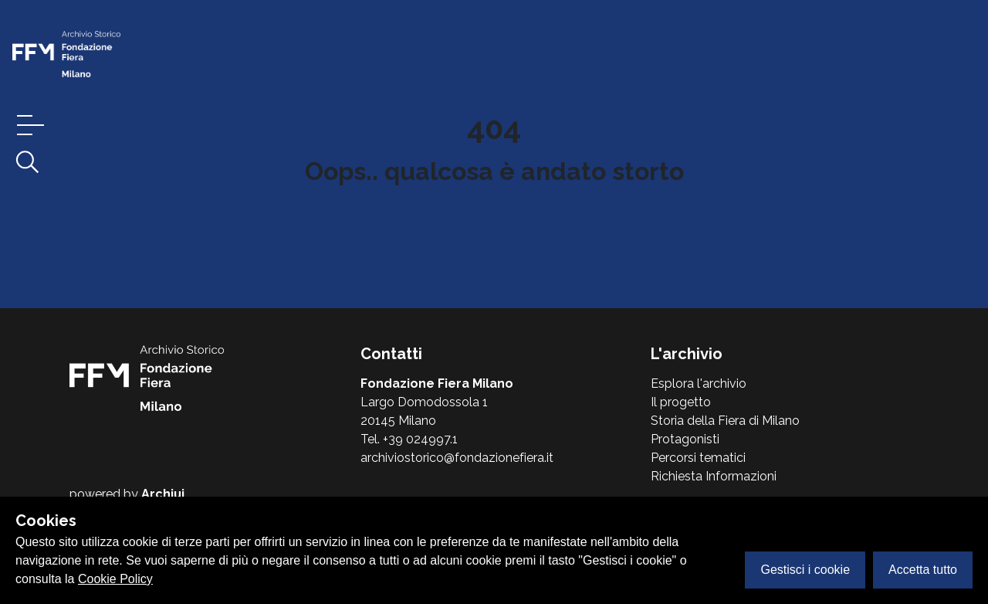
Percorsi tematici (698, 457)
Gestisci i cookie (805, 569)
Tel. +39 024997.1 (409, 439)
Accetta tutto (922, 569)
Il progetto (681, 402)
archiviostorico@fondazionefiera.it (456, 457)
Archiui (162, 494)
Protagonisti (685, 439)
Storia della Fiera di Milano (725, 420)
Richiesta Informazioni (714, 476)
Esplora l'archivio (698, 383)
